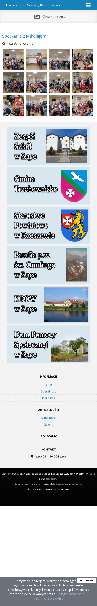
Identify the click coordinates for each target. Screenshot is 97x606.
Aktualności (48, 424)
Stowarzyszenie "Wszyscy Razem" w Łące (33, 5)
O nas (49, 391)
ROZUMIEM (86, 580)
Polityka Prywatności (70, 594)
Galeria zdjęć (54, 16)
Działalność (48, 397)
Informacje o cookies (48, 598)
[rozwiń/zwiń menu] (88, 5)
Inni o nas (48, 404)
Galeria (48, 430)
